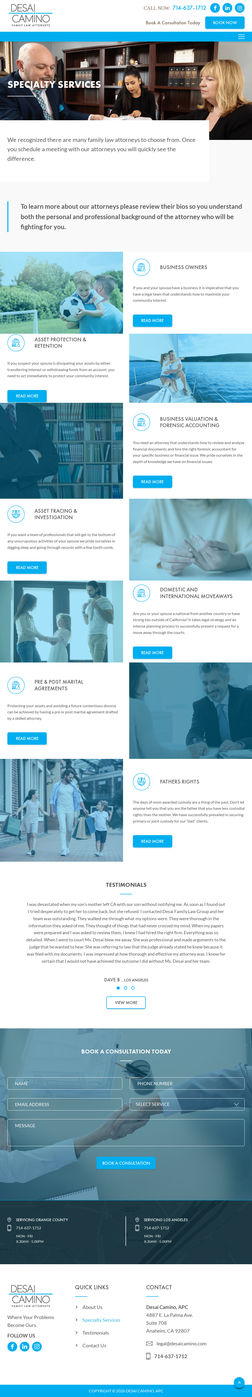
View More (126, 1002)
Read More (152, 320)
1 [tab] (118, 988)
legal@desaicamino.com (181, 1343)
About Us (92, 1307)
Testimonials (95, 1333)
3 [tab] (133, 988)
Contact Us (94, 1345)
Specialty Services (101, 1320)
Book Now (225, 22)
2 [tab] (126, 988)
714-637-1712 (189, 8)
